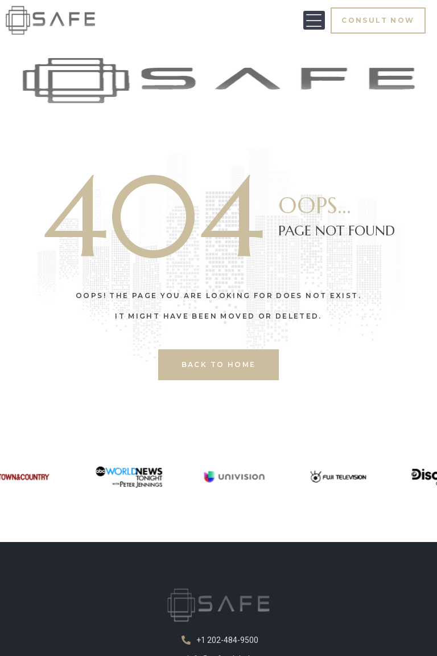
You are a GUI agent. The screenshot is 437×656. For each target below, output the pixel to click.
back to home (219, 364)
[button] (314, 20)
